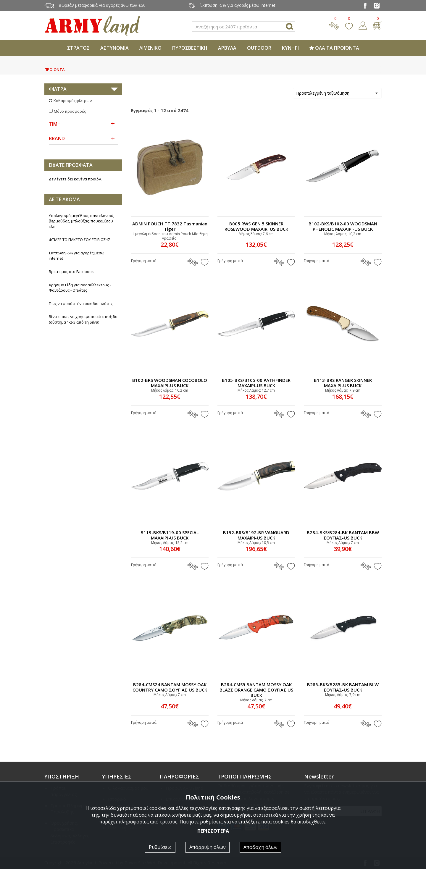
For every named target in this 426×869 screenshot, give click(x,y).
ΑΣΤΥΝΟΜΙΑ (114, 48)
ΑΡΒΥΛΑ (227, 48)
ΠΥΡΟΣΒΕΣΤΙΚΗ (189, 48)
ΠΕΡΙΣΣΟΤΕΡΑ (213, 831)
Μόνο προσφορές (70, 111)
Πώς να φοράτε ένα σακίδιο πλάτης (80, 303)
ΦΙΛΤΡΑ (58, 89)
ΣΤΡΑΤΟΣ (78, 48)
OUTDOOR (259, 48)
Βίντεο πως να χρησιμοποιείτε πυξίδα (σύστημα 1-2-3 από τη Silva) (83, 319)
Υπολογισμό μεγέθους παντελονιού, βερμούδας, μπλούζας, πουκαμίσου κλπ (81, 221)
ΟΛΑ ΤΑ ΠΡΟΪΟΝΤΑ (334, 48)
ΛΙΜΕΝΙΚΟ (150, 48)
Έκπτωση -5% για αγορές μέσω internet (76, 255)
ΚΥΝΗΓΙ (290, 48)
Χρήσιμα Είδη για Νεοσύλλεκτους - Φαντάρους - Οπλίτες (80, 287)
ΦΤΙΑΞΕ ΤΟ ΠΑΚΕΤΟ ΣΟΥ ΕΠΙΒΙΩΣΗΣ (79, 239)
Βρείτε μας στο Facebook (71, 271)
